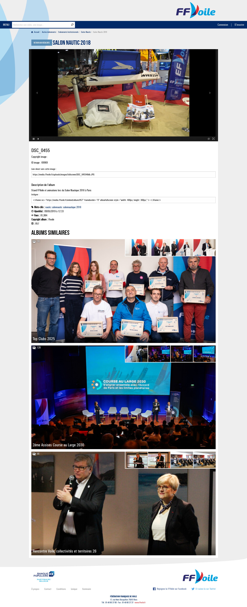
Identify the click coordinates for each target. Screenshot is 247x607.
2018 (78, 207)
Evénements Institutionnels (68, 32)
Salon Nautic (86, 32)
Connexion (223, 24)
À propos (35, 588)
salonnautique (69, 207)
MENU (6, 24)
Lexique (74, 588)
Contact (47, 588)
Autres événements (49, 32)
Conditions (61, 588)
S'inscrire (239, 24)
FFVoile (196, 10)
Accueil (35, 32)
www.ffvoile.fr (140, 602)
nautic (48, 207)
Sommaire (86, 588)
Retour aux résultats (42, 43)
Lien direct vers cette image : (123, 172)
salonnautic (57, 207)
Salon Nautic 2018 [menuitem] (100, 32)
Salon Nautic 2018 (72, 43)
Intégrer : (123, 198)
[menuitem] (36, 32)
